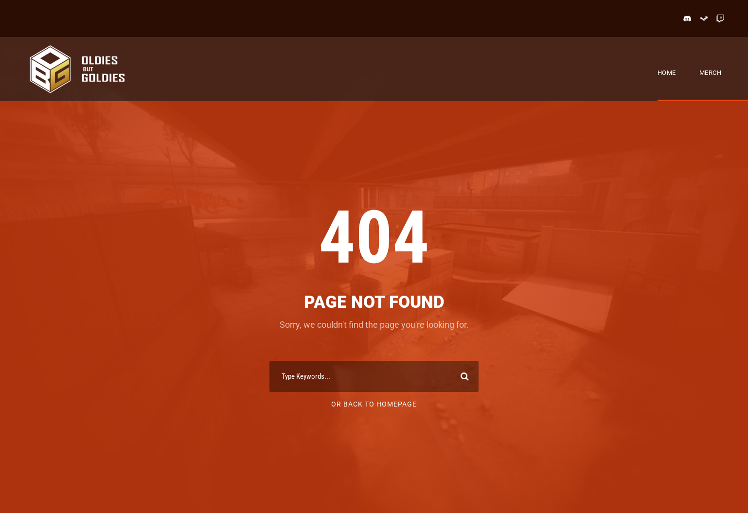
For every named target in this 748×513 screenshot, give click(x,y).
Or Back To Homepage (374, 404)
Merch (710, 72)
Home (667, 72)
